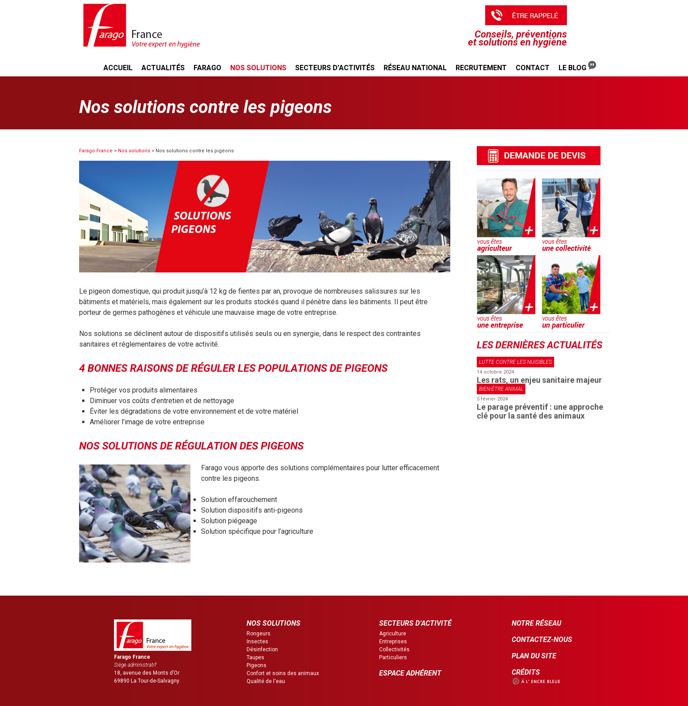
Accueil (118, 68)
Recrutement (481, 68)
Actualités (163, 68)
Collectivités (394, 649)
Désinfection (262, 649)
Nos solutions (258, 68)
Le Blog (577, 66)
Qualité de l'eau (266, 681)
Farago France (96, 151)
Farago (207, 68)
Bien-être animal (501, 389)
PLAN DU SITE (534, 656)
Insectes (257, 641)
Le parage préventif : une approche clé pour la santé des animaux (540, 411)
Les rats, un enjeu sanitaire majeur (539, 380)
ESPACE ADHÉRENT (410, 673)
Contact (533, 68)
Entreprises (393, 641)
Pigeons (256, 665)
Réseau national (415, 68)
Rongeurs (258, 633)
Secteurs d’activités (335, 68)
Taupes (255, 657)
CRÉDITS (526, 672)
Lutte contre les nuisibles (515, 362)
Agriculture (392, 633)
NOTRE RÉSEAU (536, 623)
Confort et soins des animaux (283, 673)
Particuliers (393, 657)
